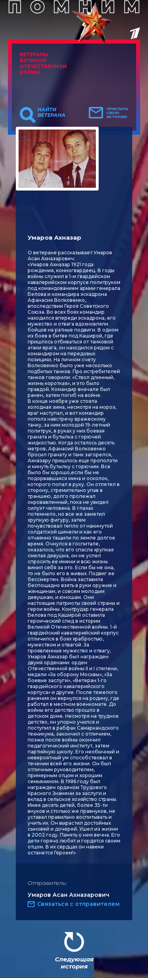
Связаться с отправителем (78, 903)
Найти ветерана (51, 112)
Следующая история (74, 962)
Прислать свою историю (117, 113)
